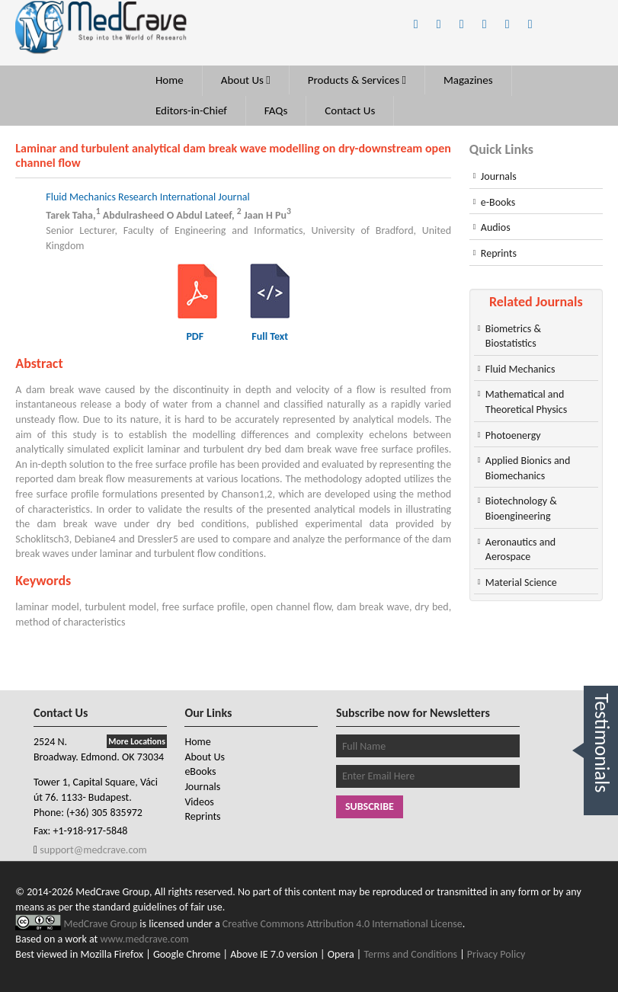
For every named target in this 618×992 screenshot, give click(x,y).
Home (169, 80)
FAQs (276, 110)
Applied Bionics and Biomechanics (527, 468)
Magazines (468, 80)
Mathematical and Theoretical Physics (526, 402)
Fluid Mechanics (520, 369)
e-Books (498, 202)
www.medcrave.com (144, 939)
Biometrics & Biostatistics (513, 336)
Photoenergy (513, 435)
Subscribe (369, 806)
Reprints (499, 253)
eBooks (200, 771)
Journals (499, 176)
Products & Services (357, 80)
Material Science (521, 582)
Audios (496, 227)
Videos (198, 801)
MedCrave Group (101, 923)
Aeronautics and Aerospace (520, 550)
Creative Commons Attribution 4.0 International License (343, 923)
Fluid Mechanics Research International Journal (147, 196)
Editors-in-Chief (191, 110)
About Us (246, 80)
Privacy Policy (496, 954)
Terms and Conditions (410, 954)
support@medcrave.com (92, 849)
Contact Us (350, 110)
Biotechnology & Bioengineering (521, 508)
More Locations (136, 741)
